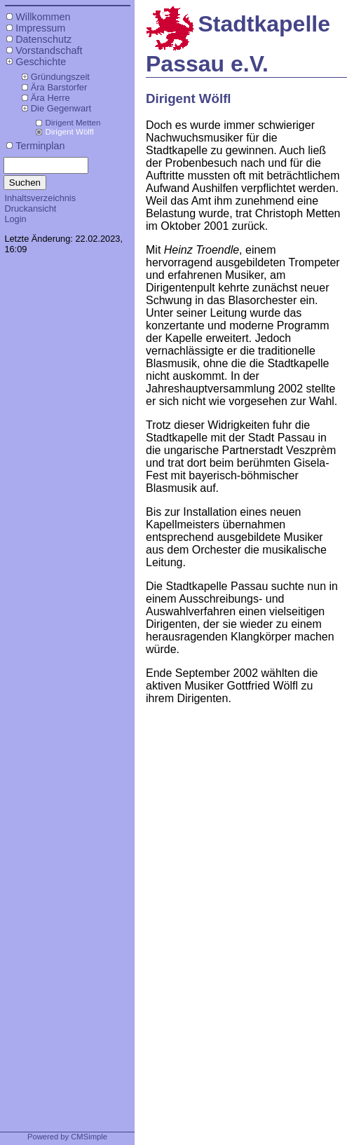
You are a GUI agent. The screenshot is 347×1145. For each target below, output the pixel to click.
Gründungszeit (60, 76)
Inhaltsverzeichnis (40, 198)
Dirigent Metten (72, 122)
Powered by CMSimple (67, 1136)
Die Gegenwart (61, 108)
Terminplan (39, 145)
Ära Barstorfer (59, 87)
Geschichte (40, 61)
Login (15, 219)
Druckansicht (30, 208)
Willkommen (42, 16)
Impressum (40, 28)
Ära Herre (50, 97)
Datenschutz (43, 39)
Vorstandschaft (48, 50)
